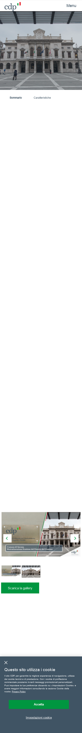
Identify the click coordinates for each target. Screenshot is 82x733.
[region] (41, 694)
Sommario (16, 97)
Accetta (39, 704)
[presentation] (7, 538)
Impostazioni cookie (39, 717)
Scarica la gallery (20, 588)
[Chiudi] (6, 662)
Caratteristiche (42, 97)
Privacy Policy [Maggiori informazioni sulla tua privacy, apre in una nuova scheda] (19, 691)
